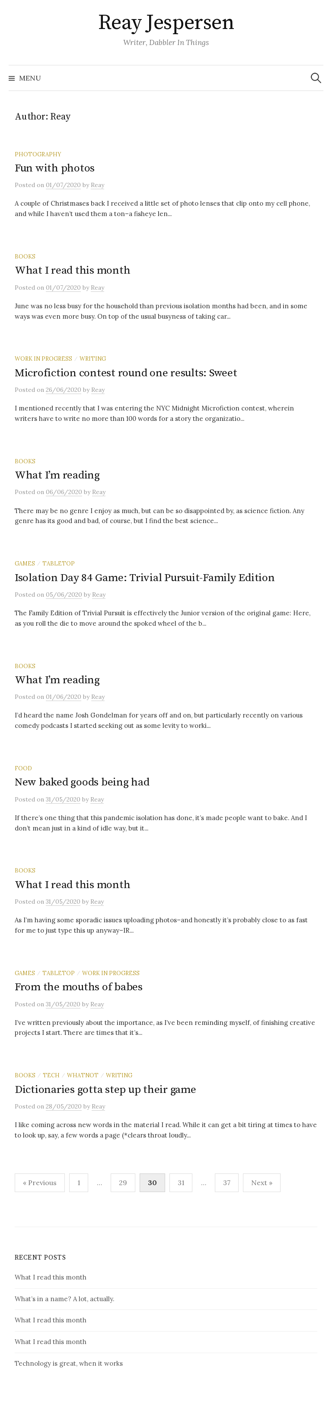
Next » (261, 1182)
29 (123, 1182)
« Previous (40, 1182)
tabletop (58, 563)
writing (93, 358)
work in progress (43, 358)
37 (226, 1182)
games (25, 563)
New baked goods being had (82, 782)
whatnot (83, 1075)
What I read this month (72, 270)
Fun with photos (55, 168)
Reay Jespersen (166, 23)
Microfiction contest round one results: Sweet (126, 373)
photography (38, 154)
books (25, 256)
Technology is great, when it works (69, 1363)
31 (181, 1182)
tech (51, 1075)
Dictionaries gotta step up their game (105, 1089)
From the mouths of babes (79, 987)
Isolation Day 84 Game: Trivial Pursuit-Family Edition (145, 578)
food (23, 768)
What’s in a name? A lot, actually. (64, 1299)
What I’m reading (57, 475)
